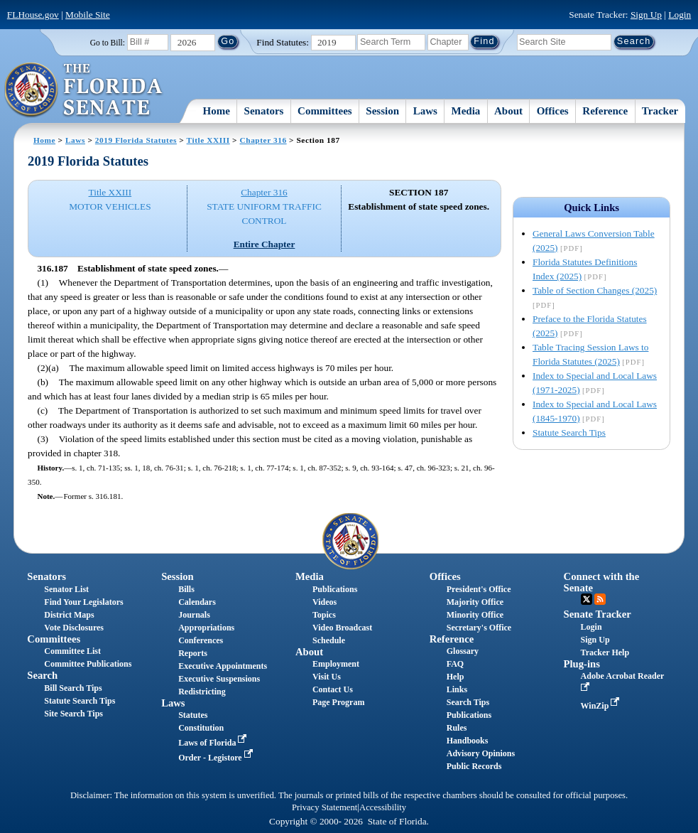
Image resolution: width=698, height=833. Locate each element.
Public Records (474, 766)
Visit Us (326, 677)
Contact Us (332, 689)
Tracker (660, 111)
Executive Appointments (222, 666)
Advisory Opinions (481, 753)
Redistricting (202, 692)
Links (457, 689)
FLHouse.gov (33, 14)
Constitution (201, 728)
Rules (457, 728)
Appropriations (206, 628)
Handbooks (468, 741)
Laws (425, 111)
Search (42, 675)
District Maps (69, 615)
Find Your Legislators (83, 602)
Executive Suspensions (219, 679)
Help (455, 677)
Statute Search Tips (569, 432)
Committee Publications (87, 664)
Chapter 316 (263, 140)
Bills (186, 589)
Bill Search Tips (73, 688)
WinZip (602, 706)
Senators (264, 111)
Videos (324, 602)
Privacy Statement (324, 807)
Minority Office (475, 615)
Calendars (197, 602)
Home (216, 111)
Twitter (586, 599)
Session (382, 111)
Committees (325, 111)
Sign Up (646, 14)
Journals (194, 615)
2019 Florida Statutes (136, 140)
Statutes (192, 715)
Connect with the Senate (602, 582)
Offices (553, 111)
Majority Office (475, 602)
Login (679, 14)
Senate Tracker (597, 614)
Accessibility (382, 807)
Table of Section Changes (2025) (595, 290)
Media (466, 111)
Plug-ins (582, 664)
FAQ (455, 664)
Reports (192, 653)
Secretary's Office (479, 628)
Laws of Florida (213, 743)
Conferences (200, 640)
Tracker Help (605, 652)
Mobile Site (87, 14)
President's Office (479, 589)
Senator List (66, 589)
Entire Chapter (264, 244)
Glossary (463, 651)
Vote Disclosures (74, 628)
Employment (335, 664)
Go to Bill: (107, 42)
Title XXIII (208, 140)
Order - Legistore (217, 758)
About (508, 111)
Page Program (338, 702)
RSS (600, 599)
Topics (324, 615)
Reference (605, 111)
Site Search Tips (73, 714)
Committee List (72, 651)
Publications (334, 589)
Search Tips (468, 702)
